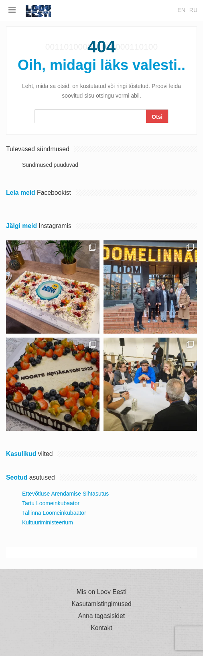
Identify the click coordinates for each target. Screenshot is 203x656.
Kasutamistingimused (101, 604)
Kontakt (101, 628)
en (181, 10)
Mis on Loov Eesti (101, 592)
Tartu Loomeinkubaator (50, 503)
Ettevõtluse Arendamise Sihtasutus (65, 493)
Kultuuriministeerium (47, 522)
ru (193, 10)
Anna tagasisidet (101, 616)
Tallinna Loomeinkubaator (54, 513)
